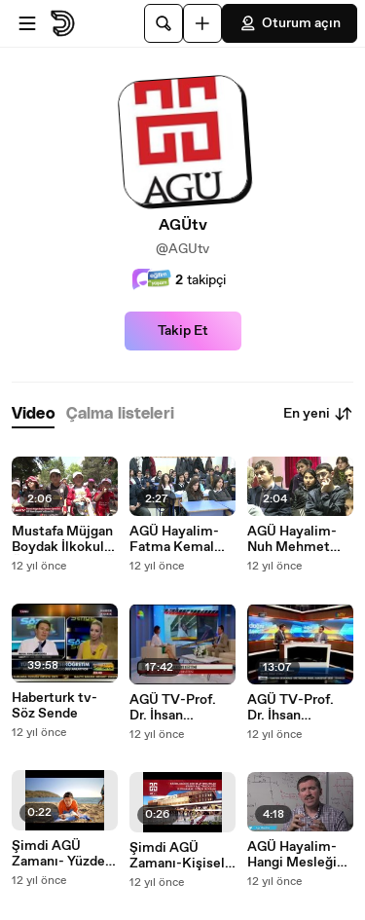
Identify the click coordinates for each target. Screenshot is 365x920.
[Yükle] (202, 23)
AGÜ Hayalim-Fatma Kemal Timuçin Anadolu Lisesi (175, 539)
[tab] (33, 414)
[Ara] (163, 23)
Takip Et (183, 331)
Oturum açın (289, 23)
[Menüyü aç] (27, 23)
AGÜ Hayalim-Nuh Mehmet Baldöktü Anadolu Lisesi (293, 539)
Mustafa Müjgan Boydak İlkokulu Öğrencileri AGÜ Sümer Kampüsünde (63, 539)
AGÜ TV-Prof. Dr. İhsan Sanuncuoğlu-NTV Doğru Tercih (291, 707)
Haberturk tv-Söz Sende (54, 705)
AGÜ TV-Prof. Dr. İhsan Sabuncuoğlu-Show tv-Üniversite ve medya (173, 707)
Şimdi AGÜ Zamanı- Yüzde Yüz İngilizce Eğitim (58, 853)
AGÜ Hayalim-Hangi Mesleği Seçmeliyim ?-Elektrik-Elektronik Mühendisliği (293, 854)
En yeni (318, 413)
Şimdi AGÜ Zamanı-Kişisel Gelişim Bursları (179, 855)
